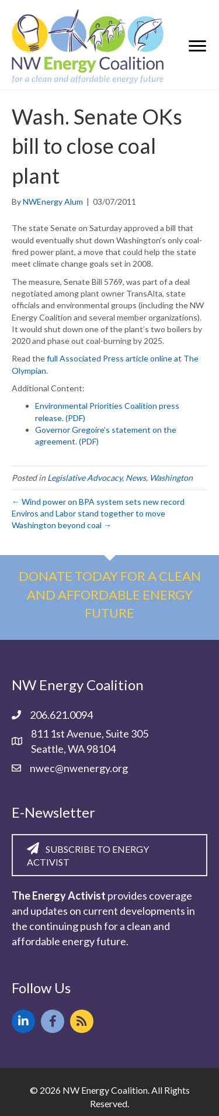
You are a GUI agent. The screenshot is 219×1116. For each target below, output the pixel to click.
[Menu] (197, 46)
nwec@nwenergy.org (79, 768)
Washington (171, 478)
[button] (23, 1021)
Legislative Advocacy (84, 478)
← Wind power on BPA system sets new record (98, 502)
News (136, 478)
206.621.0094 (61, 714)
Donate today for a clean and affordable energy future (110, 594)
